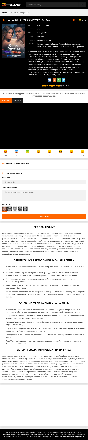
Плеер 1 (5, 101)
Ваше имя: (6, 177)
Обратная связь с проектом (73, 437)
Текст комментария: (9, 188)
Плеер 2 (17, 101)
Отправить (44, 216)
